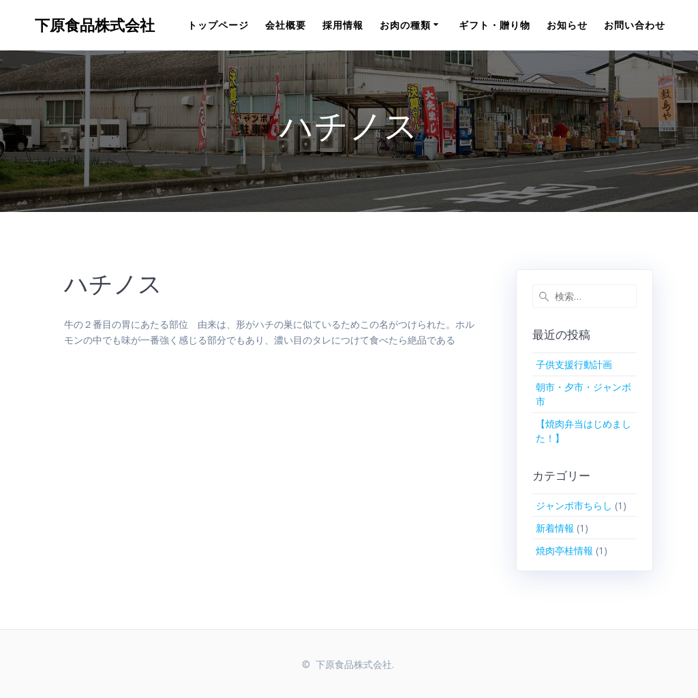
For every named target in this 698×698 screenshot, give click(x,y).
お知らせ (567, 24)
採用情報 (342, 24)
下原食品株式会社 (95, 25)
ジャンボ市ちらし (574, 505)
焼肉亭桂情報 (564, 550)
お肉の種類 (405, 24)
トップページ (218, 24)
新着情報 (555, 527)
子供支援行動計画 (574, 364)
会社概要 (285, 24)
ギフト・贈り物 (494, 24)
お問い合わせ (634, 24)
